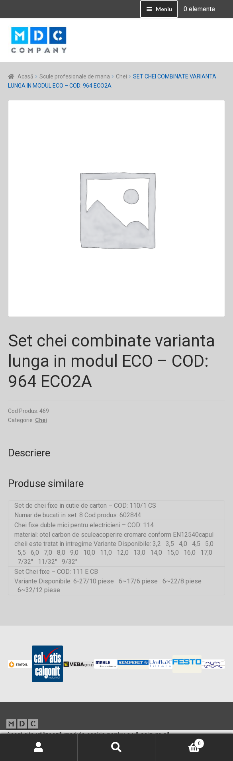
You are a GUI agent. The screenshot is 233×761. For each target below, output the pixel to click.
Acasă (25, 76)
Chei (121, 76)
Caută (116, 747)
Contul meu (39, 747)
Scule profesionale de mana (74, 76)
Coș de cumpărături (179, 742)
